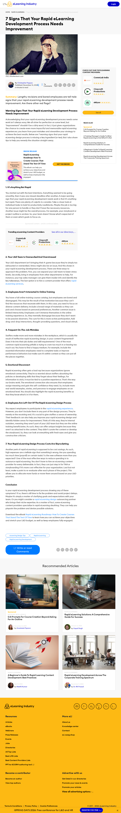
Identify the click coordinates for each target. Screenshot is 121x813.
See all (98, 113)
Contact (66, 730)
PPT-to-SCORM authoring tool (19, 764)
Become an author (13, 778)
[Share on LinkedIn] (64, 85)
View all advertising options (77, 791)
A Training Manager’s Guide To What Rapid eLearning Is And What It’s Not (98, 137)
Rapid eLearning (17, 12)
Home (8, 12)
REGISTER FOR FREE (91, 810)
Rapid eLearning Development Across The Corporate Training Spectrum (98, 157)
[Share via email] (69, 85)
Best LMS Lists (11, 756)
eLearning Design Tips (18, 535)
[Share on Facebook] (56, 85)
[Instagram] (113, 706)
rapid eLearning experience (59, 408)
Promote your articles (71, 787)
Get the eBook (63, 164)
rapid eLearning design (45, 499)
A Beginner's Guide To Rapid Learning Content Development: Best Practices (98, 150)
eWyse (65, 241)
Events (8, 739)
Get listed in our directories (74, 778)
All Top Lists (10, 752)
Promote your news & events (74, 783)
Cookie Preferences (48, 806)
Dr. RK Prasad (78, 687)
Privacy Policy (31, 806)
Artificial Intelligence (17, 614)
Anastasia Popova (24, 628)
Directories (10, 747)
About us (66, 722)
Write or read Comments (22, 549)
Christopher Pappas (25, 83)
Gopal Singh (78, 628)
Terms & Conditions (13, 806)
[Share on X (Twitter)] (60, 85)
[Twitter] (84, 706)
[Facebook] (77, 706)
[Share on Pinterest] (73, 85)
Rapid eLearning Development (21, 539)
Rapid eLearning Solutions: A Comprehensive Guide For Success (97, 144)
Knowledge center (70, 726)
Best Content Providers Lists (17, 760)
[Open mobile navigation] (4, 4)
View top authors (13, 783)
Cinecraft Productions (44, 241)
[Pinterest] (106, 706)
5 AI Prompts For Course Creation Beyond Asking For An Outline (96, 130)
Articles (8, 722)
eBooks (8, 726)
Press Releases (11, 735)
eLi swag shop (68, 735)
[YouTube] (99, 706)
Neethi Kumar (22, 687)
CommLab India (21, 239)
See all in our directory (63, 232)
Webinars (9, 730)
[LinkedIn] (91, 706)
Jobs (7, 743)
